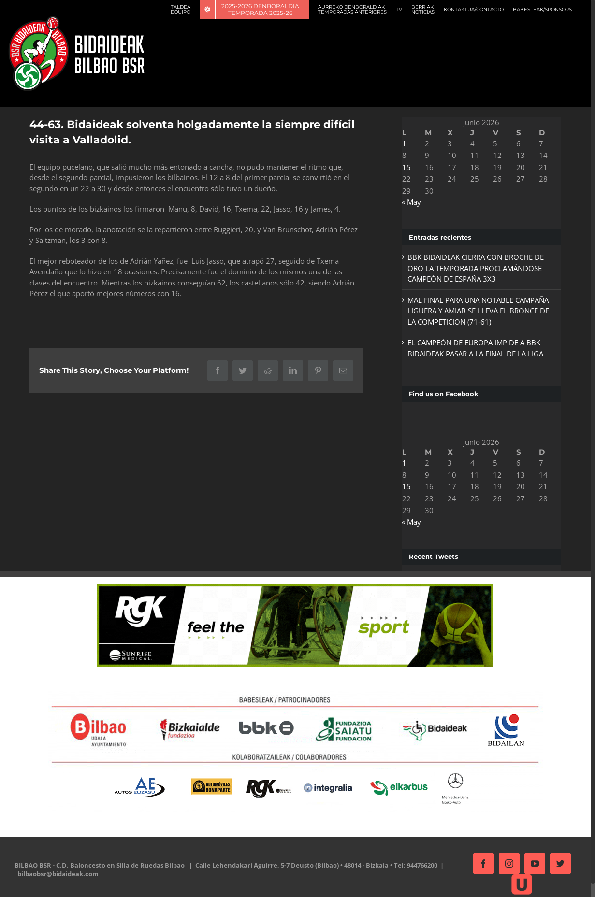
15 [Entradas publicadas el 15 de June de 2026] (406, 167)
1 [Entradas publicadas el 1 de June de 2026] (404, 143)
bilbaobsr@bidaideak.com (58, 873)
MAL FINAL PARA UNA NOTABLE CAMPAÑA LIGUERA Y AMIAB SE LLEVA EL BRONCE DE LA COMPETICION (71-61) (478, 311)
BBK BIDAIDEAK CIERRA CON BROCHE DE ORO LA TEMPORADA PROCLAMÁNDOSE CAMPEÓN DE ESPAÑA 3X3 (475, 268)
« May (411, 202)
